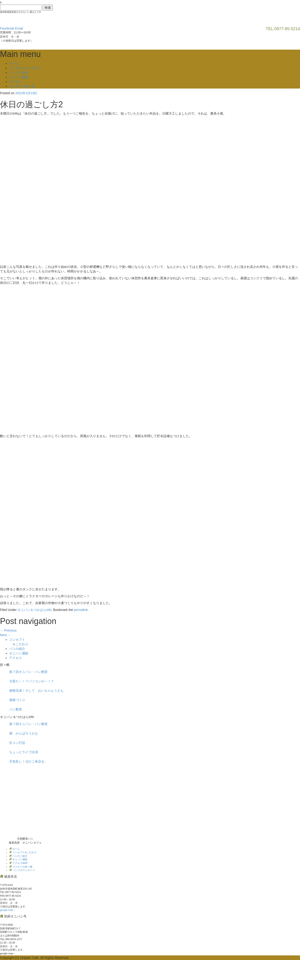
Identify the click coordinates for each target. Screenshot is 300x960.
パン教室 (15, 709)
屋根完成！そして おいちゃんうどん (36, 690)
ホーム (14, 63)
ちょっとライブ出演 (23, 752)
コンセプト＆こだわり (25, 68)
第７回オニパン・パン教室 (28, 672)
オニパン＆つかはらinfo (34, 610)
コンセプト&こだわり (24, 852)
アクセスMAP (20, 863)
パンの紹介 (17, 649)
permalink (81, 610)
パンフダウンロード (23, 870)
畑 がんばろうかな (23, 733)
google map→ (8, 910)
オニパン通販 (18, 77)
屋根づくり (17, 700)
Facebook (7, 28)
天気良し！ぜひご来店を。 (28, 761)
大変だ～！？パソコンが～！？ (31, 681)
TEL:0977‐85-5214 (10, 892)
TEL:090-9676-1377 (11, 939)
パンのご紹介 (18, 72)
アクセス (15, 81)
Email (19, 28)
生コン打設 (17, 743)
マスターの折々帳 (22, 86)
